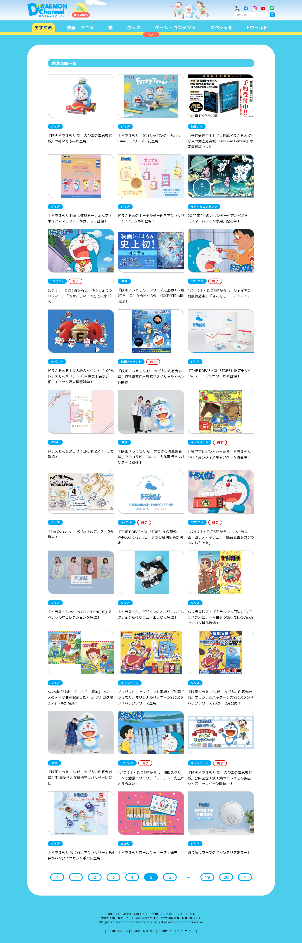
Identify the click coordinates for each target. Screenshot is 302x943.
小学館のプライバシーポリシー (176, 931)
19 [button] (207, 877)
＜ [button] (57, 877)
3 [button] (113, 877)
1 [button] (76, 877)
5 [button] (151, 877)
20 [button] (226, 877)
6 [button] (169, 877)
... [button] (188, 876)
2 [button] (94, 877)
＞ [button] (245, 877)
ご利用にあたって (117, 931)
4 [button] (132, 877)
